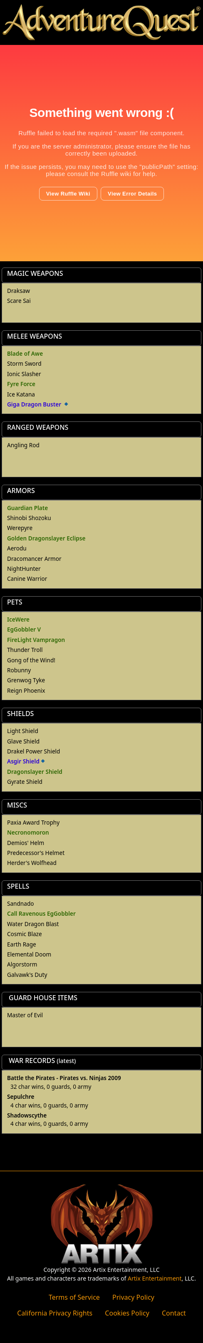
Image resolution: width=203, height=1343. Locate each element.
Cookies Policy (127, 1313)
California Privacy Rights (54, 1313)
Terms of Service (74, 1297)
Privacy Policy (133, 1297)
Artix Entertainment (154, 1278)
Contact (174, 1313)
